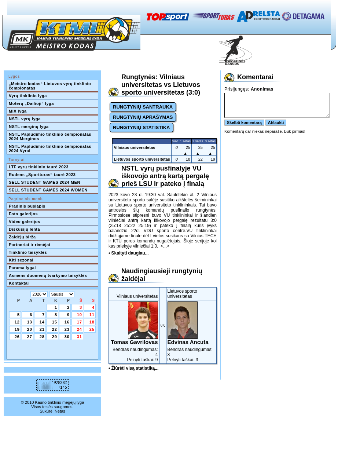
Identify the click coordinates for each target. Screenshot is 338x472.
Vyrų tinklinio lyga (28, 96)
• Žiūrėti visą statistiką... (133, 368)
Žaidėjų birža (22, 237)
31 (79, 336)
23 (67, 329)
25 (92, 329)
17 (79, 322)
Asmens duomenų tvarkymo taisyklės (48, 275)
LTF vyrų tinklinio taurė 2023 (39, 167)
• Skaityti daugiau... (129, 253)
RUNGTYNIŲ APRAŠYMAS (143, 117)
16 (67, 322)
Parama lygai (22, 268)
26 (17, 336)
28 (42, 336)
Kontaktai (19, 283)
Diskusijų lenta (24, 229)
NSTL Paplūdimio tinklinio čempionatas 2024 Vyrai (50, 148)
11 (92, 314)
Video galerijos (24, 221)
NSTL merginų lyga (29, 126)
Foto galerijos (23, 214)
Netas (60, 411)
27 (29, 336)
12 (17, 322)
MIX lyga (18, 111)
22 (54, 329)
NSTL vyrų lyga (25, 119)
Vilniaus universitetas (134, 147)
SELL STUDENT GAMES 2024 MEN (44, 182)
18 (92, 322)
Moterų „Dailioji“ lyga (31, 103)
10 (79, 314)
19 (17, 329)
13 (29, 322)
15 (54, 322)
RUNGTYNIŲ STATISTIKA (141, 127)
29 (54, 336)
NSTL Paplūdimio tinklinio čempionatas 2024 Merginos (50, 136)
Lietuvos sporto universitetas (142, 159)
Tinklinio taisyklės (28, 252)
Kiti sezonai (21, 260)
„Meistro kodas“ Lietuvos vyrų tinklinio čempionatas (50, 85)
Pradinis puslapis (27, 206)
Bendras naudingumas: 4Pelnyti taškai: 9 (134, 331)
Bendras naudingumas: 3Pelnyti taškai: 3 (192, 331)
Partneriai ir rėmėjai (29, 244)
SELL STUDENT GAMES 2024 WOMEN (48, 190)
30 (67, 336)
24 (79, 329)
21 (42, 329)
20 (29, 329)
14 (42, 322)
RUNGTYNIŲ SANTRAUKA (143, 107)
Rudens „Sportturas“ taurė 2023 (42, 174)
